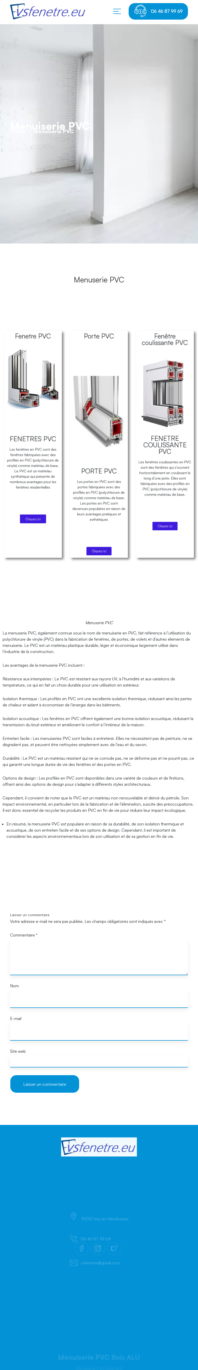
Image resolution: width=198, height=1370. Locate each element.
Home (18, 156)
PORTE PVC (99, 491)
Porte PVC (99, 447)
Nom (14, 985)
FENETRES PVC (32, 480)
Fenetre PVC (33, 447)
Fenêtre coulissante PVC (165, 448)
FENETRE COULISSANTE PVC (165, 482)
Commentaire (24, 935)
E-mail (15, 1018)
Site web (18, 1051)
